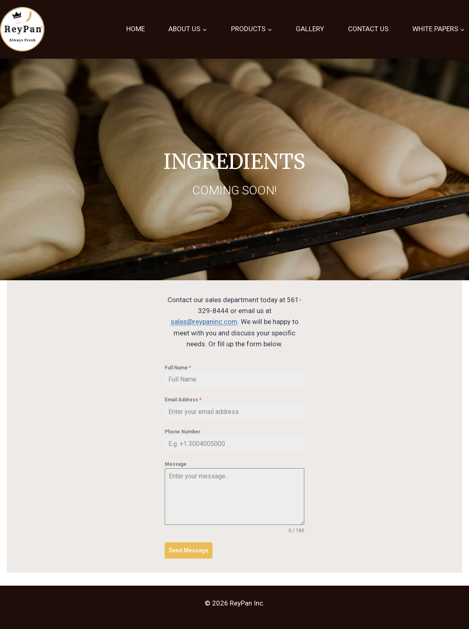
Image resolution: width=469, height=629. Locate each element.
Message (176, 464)
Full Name (178, 368)
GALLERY (310, 29)
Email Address (183, 400)
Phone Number (182, 432)
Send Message (188, 550)
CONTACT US (368, 29)
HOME (135, 29)
